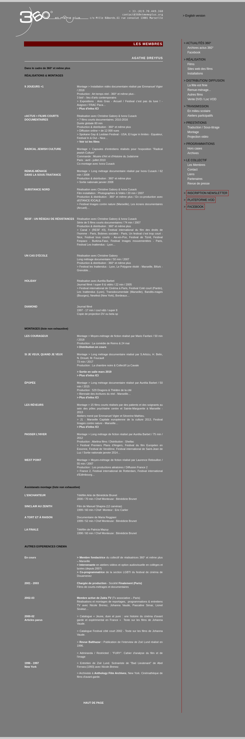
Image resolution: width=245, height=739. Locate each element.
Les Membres (196, 165)
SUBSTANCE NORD (37, 189)
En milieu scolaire (198, 111)
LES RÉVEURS (34, 404)
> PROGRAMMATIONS (199, 144)
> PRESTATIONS (195, 122)
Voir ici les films (89, 141)
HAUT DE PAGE (94, 702)
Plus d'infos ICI (88, 108)
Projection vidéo (197, 136)
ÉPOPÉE (30, 382)
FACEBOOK (195, 207)
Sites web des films (200, 69)
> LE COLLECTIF (195, 160)
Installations (195, 73)
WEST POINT (32, 459)
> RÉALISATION (195, 59)
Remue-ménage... (199, 90)
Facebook (193, 52)
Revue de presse (198, 183)
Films (191, 64)
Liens (191, 174)
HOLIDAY (30, 280)
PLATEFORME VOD (200, 200)
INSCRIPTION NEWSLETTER (207, 193)
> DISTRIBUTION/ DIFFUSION (204, 80)
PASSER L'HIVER (35, 434)
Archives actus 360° (200, 47)
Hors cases (194, 148)
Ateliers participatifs (200, 115)
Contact (192, 169)
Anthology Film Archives (110, 673)
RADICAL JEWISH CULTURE (42, 149)
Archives (193, 153)
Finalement (126, 583)
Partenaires (194, 179)
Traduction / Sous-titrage (203, 127)
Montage (193, 132)
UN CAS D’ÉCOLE (36, 255)
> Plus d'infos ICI (88, 397)
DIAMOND (30, 306)
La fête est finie (197, 85)
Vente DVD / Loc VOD (201, 99)
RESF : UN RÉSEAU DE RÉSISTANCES (49, 218)
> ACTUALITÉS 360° (197, 43)
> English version (194, 15)
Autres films (195, 94)
